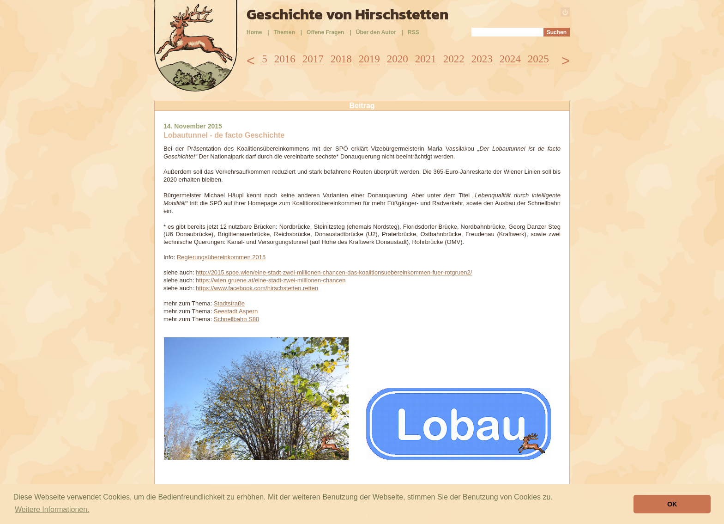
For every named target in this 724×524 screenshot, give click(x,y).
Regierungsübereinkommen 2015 (221, 257)
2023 (482, 59)
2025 (538, 59)
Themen (284, 32)
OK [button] (672, 504)
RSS (413, 32)
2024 (510, 59)
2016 (285, 59)
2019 (369, 59)
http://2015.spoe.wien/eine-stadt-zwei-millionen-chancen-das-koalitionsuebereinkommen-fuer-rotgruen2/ (334, 272)
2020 (397, 59)
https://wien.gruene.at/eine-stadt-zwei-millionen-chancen (270, 280)
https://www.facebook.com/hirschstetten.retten (257, 288)
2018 (341, 59)
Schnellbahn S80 (236, 319)
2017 (313, 59)
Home (254, 32)
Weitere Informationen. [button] (52, 509)
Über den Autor (376, 32)
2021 (425, 59)
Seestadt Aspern (236, 311)
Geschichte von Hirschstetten (347, 14)
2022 (454, 59)
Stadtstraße (229, 303)
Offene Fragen (325, 32)
